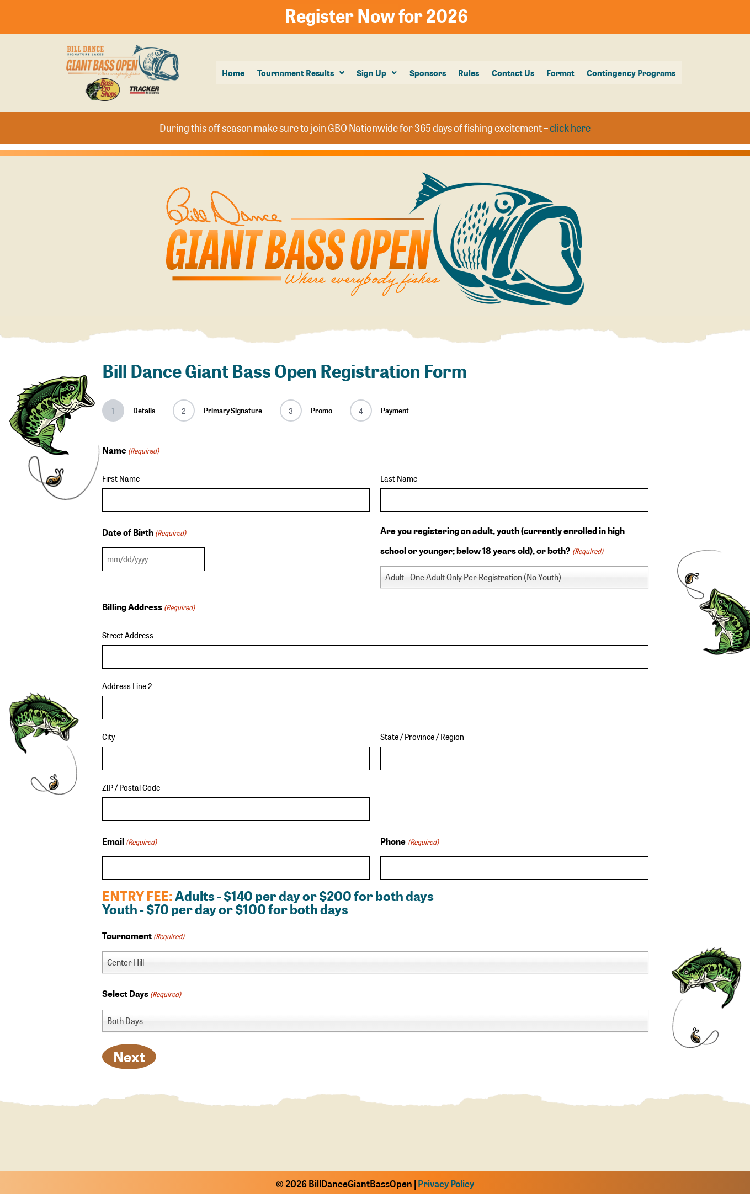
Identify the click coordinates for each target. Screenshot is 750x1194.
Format (561, 72)
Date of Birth (144, 530)
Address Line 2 (127, 683)
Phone (409, 840)
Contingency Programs (631, 72)
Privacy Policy (446, 1181)
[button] (302, 72)
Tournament (143, 934)
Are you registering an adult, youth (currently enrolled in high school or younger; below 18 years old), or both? (502, 540)
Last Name (398, 475)
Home (235, 72)
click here (570, 126)
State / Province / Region (422, 734)
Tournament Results (302, 72)
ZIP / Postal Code (131, 785)
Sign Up (378, 72)
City (108, 734)
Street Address (127, 632)
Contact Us (513, 72)
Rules (469, 72)
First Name (121, 475)
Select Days (141, 992)
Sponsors (429, 72)
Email (129, 840)
